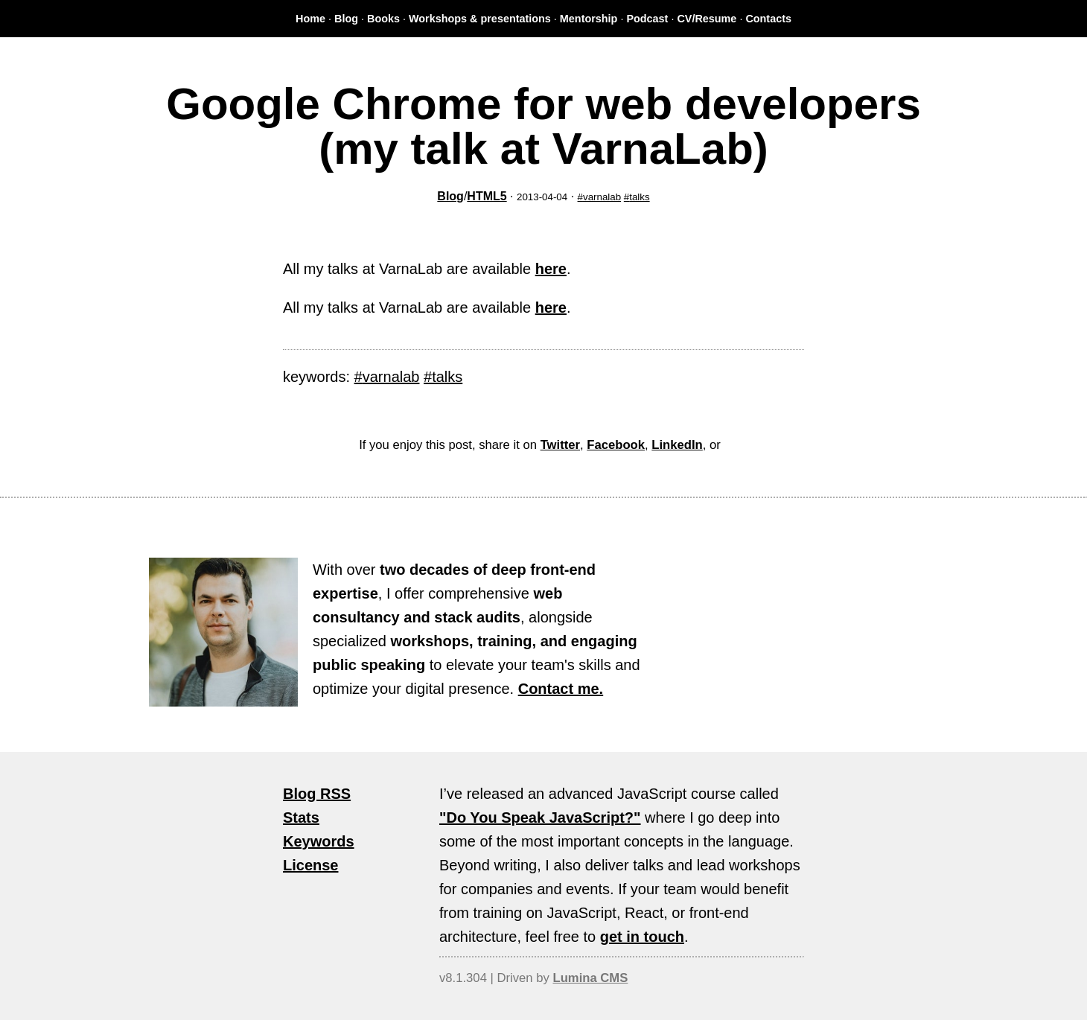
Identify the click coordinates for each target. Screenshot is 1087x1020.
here (551, 269)
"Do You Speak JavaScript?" (540, 817)
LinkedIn (676, 445)
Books (383, 19)
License (310, 865)
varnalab (602, 197)
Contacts (768, 19)
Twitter (560, 445)
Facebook (616, 445)
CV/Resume (706, 19)
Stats (301, 817)
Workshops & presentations (480, 19)
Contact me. (560, 688)
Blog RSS (317, 793)
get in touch (642, 936)
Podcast (647, 19)
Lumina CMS (590, 978)
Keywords (318, 841)
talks (639, 197)
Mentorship (589, 19)
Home (310, 19)
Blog (346, 19)
